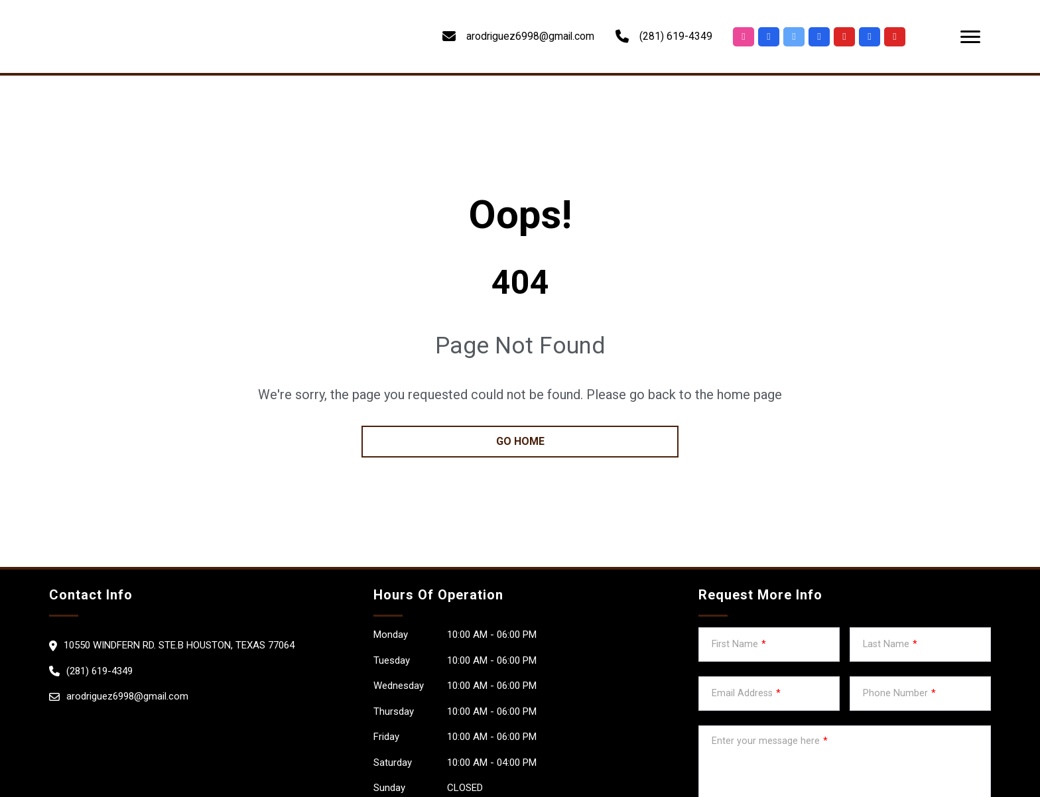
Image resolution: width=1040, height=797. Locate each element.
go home (520, 441)
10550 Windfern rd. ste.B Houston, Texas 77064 (179, 645)
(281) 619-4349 (675, 36)
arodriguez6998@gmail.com (127, 696)
